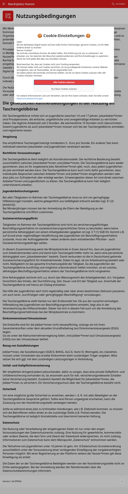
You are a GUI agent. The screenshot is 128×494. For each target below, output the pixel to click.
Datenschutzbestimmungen (30, 98)
